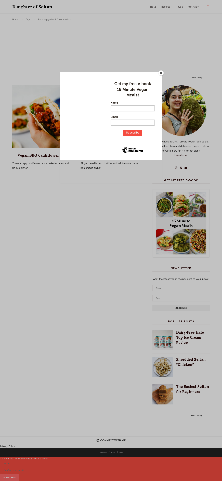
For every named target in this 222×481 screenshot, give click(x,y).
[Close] (161, 73)
